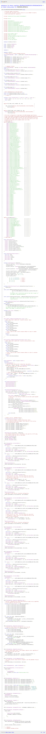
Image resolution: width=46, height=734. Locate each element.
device (4, 7)
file (24, 9)
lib (15, 7)
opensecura (4, 5)
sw (1, 7)
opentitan (16, 5)
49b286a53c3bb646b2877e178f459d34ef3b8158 (31, 5)
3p (8, 5)
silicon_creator (10, 7)
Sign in (44, 1)
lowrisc (11, 5)
